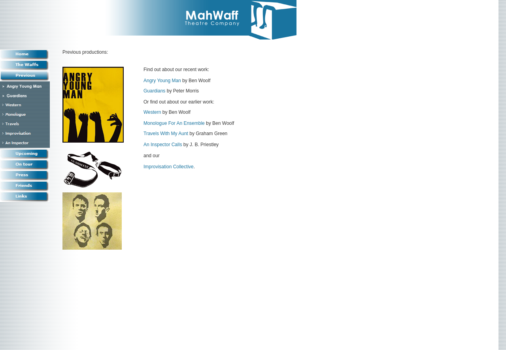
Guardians (154, 91)
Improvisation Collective (168, 166)
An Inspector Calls (162, 144)
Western (152, 112)
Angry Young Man (162, 80)
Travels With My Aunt (165, 133)
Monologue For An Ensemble (174, 123)
